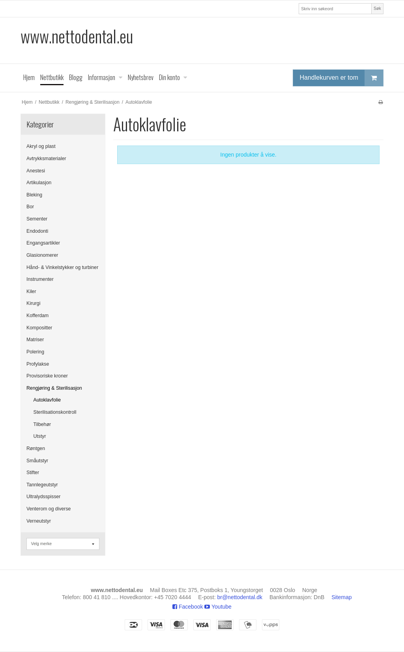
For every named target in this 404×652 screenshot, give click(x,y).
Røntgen (35, 448)
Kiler (31, 291)
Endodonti (37, 231)
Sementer (36, 219)
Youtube (218, 606)
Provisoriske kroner (47, 376)
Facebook (187, 606)
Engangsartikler (43, 243)
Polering (35, 352)
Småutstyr (37, 460)
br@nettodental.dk (239, 597)
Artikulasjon (38, 182)
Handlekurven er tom (341, 78)
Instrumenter (40, 279)
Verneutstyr (38, 521)
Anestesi (35, 171)
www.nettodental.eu (77, 36)
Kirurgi (33, 303)
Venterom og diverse (48, 509)
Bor (30, 206)
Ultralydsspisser (43, 496)
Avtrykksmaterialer (46, 158)
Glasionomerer (42, 255)
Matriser (35, 339)
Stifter (32, 472)
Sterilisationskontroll (55, 412)
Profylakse (37, 364)
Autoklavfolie (47, 400)
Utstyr (40, 436)
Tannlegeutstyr (42, 485)
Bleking (34, 195)
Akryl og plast (41, 146)
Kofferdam (37, 315)
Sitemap (341, 597)
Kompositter (39, 328)
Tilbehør (42, 424)
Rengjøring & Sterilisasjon (54, 388)
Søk (377, 8)
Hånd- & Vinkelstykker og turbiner (62, 267)
